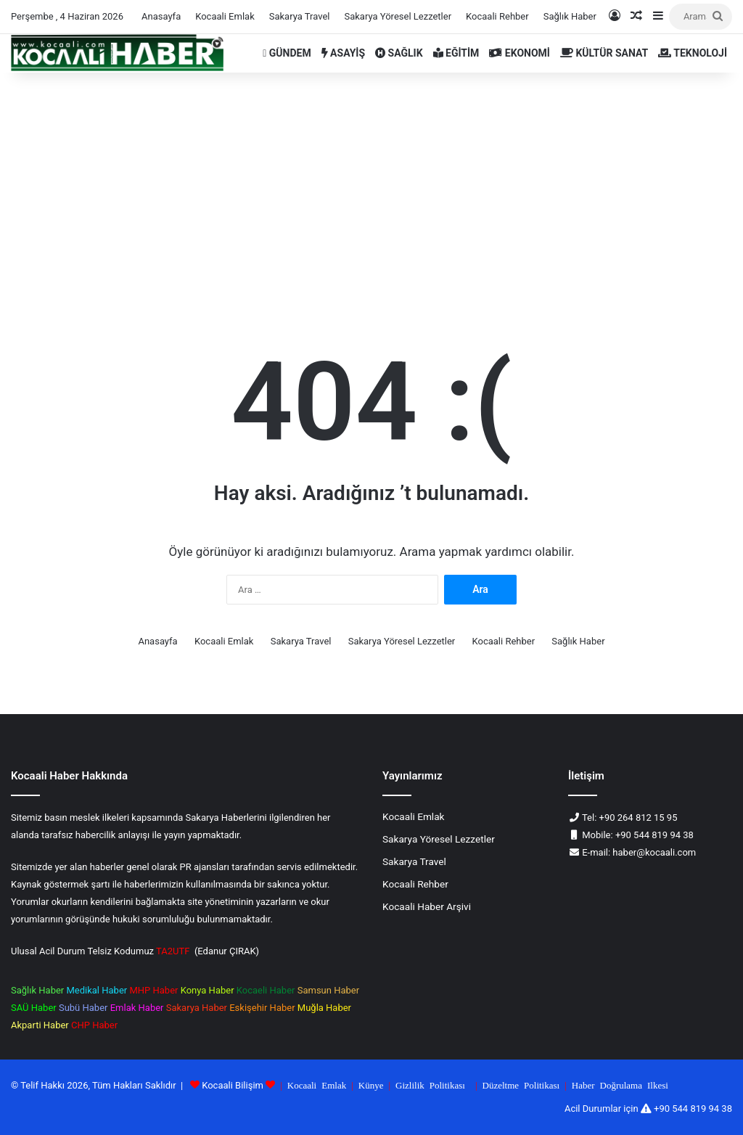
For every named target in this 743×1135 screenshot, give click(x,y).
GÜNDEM (287, 53)
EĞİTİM (456, 53)
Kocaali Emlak (225, 16)
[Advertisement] (371, 181)
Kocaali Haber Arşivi (426, 906)
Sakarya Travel (299, 16)
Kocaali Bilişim (232, 1085)
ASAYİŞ (343, 53)
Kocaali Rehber (497, 16)
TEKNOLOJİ (692, 53)
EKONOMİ (519, 53)
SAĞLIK (399, 53)
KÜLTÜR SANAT (604, 53)
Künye (371, 1084)
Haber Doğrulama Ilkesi (620, 1084)
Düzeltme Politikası (521, 1084)
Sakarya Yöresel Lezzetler (397, 16)
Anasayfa (161, 16)
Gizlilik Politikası (430, 1084)
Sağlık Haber (569, 16)
